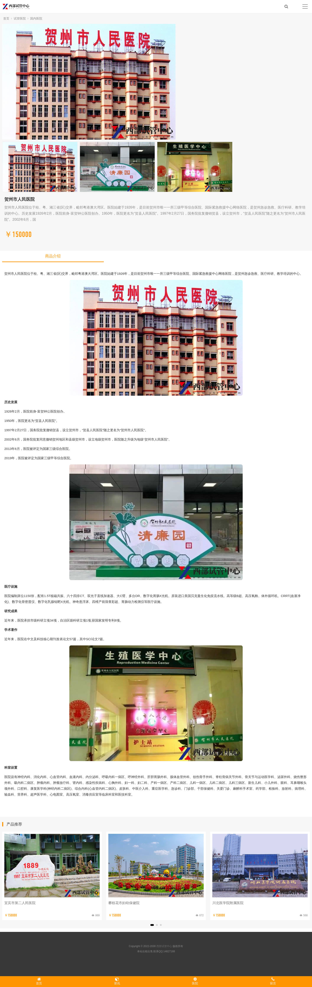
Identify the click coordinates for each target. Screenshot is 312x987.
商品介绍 (53, 256)
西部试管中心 (164, 946)
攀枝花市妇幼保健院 (124, 903)
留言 (273, 981)
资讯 (117, 981)
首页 (6, 18)
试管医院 (20, 18)
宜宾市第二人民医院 (20, 903)
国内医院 (36, 18)
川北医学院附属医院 (228, 903)
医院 (195, 981)
